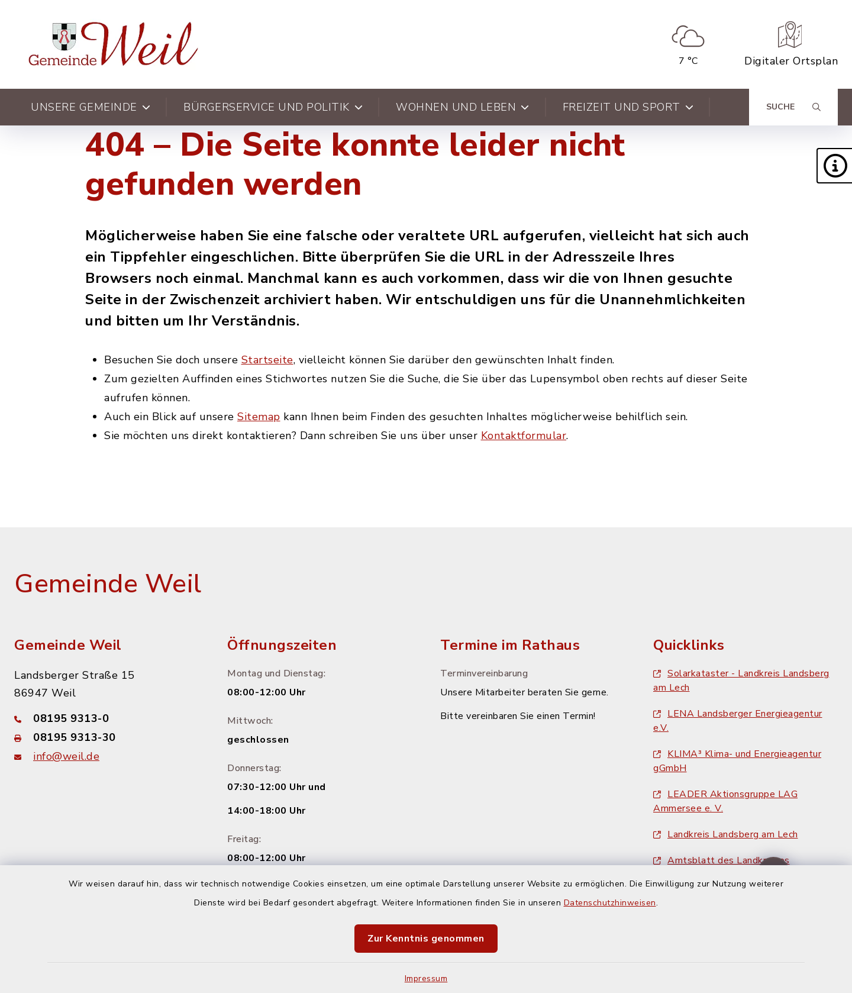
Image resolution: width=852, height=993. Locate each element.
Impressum (426, 978)
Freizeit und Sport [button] (628, 107)
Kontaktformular (524, 435)
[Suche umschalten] (793, 107)
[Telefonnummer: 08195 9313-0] (106, 718)
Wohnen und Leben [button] (463, 107)
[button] (834, 165)
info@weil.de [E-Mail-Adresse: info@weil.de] (66, 756)
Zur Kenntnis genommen (426, 938)
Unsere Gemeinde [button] (90, 107)
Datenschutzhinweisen (610, 902)
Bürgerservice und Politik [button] (273, 107)
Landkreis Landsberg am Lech (725, 834)
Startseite (267, 360)
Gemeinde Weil (108, 584)
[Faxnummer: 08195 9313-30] (106, 737)
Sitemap (258, 417)
